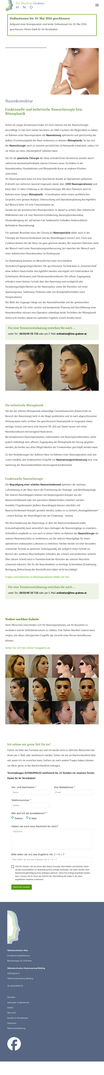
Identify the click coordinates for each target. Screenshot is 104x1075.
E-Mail (32, 818)
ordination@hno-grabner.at (71, 333)
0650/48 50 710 (29, 333)
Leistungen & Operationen (18, 1002)
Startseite (11, 997)
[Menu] (97, 4)
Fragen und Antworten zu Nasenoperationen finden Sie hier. (37, 577)
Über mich (11, 1012)
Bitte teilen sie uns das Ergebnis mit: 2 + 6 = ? (37, 854)
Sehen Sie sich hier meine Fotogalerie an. (27, 647)
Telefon (18, 818)
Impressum (11, 1023)
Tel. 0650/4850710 (15, 986)
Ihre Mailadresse (64, 787)
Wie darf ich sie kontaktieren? (29, 813)
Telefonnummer (21, 800)
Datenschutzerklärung (16, 1028)
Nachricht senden (21, 887)
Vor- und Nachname (23, 787)
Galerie (10, 1007)
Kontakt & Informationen (17, 1018)
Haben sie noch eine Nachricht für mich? (34, 826)
